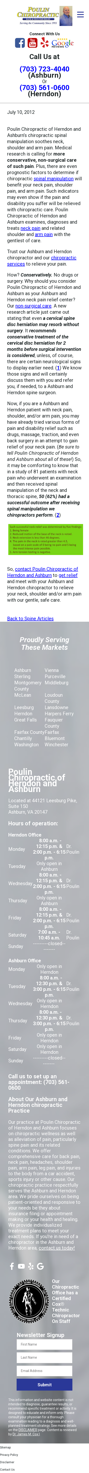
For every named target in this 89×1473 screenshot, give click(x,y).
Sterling (22, 676)
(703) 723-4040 (44, 69)
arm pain (44, 234)
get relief (68, 575)
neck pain (30, 228)
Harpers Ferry (59, 713)
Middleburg (56, 683)
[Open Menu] (80, 14)
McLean (22, 695)
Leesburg (24, 707)
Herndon (23, 713)
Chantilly (23, 738)
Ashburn (22, 670)
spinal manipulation (54, 179)
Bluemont (55, 738)
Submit (44, 1384)
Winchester (56, 744)
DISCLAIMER (28, 1430)
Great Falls (25, 720)
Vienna (52, 670)
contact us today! (57, 1248)
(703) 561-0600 (44, 87)
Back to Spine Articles (30, 618)
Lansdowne (56, 707)
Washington (26, 744)
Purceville (55, 676)
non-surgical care (33, 306)
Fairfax (52, 732)
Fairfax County (29, 732)
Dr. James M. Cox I (26, 1434)
